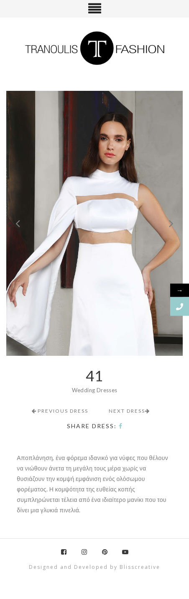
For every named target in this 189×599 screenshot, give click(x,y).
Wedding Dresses (94, 390)
